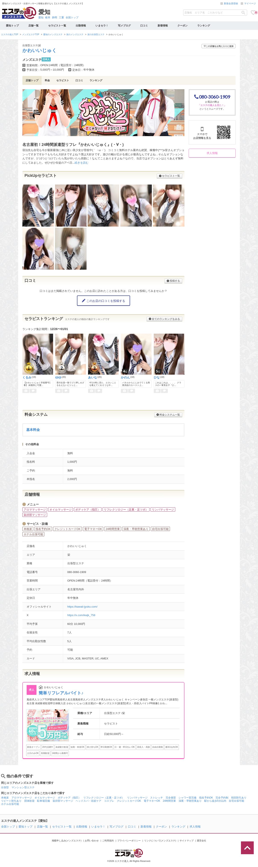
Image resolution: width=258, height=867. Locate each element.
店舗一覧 (33, 25)
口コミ (144, 25)
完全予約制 (222, 797)
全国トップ (72, 17)
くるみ (26, 377)
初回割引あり (238, 797)
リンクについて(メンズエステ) (160, 840)
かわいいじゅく (39, 50)
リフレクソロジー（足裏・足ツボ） (103, 797)
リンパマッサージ (137, 797)
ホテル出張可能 (10, 804)
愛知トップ (12, 25)
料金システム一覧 (168, 414)
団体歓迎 (29, 800)
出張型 (5, 787)
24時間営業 (169, 800)
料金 (47, 80)
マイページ (250, 3)
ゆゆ (58, 377)
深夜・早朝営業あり (190, 800)
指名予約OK (206, 797)
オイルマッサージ (45, 797)
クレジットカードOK (129, 800)
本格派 (5, 797)
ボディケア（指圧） (69, 797)
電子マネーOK (152, 800)
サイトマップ (187, 840)
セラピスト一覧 (57, 25)
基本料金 (33, 430)
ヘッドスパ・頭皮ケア (88, 800)
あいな (92, 377)
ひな (157, 377)
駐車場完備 (43, 800)
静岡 (54, 17)
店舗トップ (32, 80)
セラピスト (62, 80)
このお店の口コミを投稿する (103, 301)
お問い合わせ (92, 840)
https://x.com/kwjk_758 (81, 615)
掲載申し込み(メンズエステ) (66, 840)
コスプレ (109, 800)
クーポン (182, 25)
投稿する (173, 280)
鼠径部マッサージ (63, 800)
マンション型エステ (23, 787)
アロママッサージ (22, 797)
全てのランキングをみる (164, 318)
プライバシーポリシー (129, 840)
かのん (125, 377)
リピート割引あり (11, 800)
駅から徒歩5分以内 (215, 800)
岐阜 (47, 17)
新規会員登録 (231, 3)
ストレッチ (156, 797)
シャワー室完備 (187, 797)
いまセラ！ (102, 25)
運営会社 (201, 840)
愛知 (40, 17)
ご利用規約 (108, 840)
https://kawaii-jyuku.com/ (82, 606)
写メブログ (124, 25)
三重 (61, 17)
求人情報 (212, 153)
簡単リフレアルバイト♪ (61, 693)
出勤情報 (81, 25)
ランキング (203, 25)
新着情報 (163, 25)
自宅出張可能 (236, 800)
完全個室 (171, 797)
